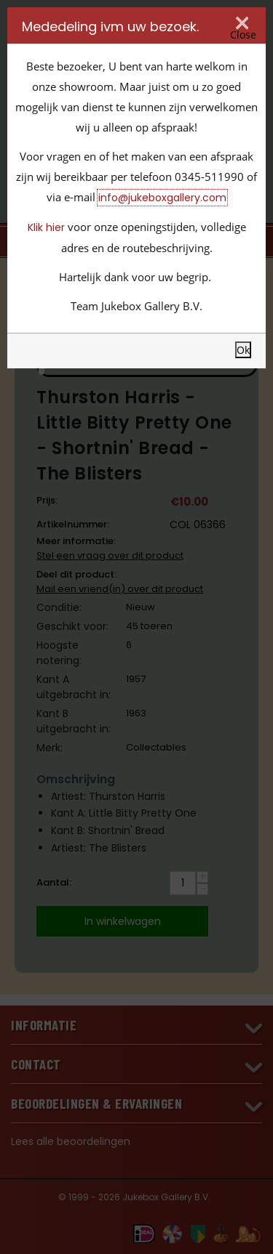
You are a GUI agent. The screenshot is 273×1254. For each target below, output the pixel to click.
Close (243, 34)
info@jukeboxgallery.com (162, 197)
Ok (243, 350)
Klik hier (46, 227)
